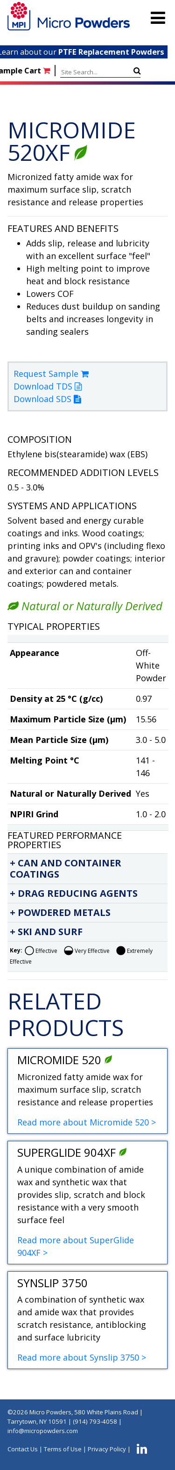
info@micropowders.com (42, 1431)
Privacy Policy (107, 1449)
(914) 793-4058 (95, 1421)
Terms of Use (63, 1449)
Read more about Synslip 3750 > (81, 1357)
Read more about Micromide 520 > (86, 1122)
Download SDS (47, 398)
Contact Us (22, 1449)
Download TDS (48, 386)
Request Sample (51, 373)
